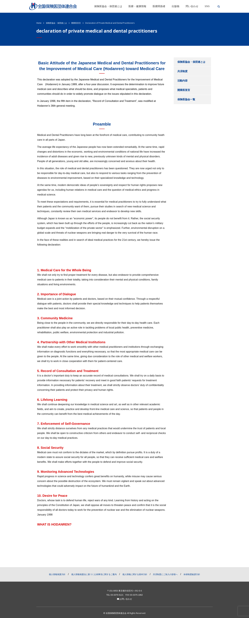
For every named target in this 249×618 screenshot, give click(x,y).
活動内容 (182, 80)
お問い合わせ (124, 599)
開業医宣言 (183, 90)
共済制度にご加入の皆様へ (165, 574)
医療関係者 (159, 6)
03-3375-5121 (117, 595)
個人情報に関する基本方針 (134, 574)
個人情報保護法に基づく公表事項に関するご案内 (94, 574)
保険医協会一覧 (186, 99)
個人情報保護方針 (57, 574)
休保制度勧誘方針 (192, 574)
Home (38, 23)
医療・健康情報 (137, 6)
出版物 (175, 6)
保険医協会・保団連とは (108, 6)
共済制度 (182, 71)
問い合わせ (192, 6)
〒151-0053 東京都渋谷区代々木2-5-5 (124, 591)
